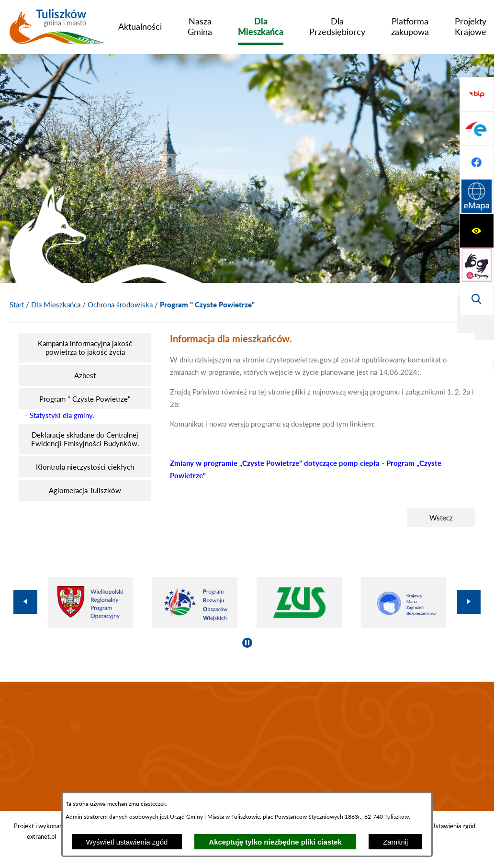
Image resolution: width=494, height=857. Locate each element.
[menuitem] (140, 26)
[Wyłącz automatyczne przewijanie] (247, 643)
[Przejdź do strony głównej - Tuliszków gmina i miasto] (57, 30)
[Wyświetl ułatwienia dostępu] (477, 94)
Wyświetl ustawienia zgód (127, 842)
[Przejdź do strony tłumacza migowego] (477, 128)
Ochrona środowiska (120, 304)
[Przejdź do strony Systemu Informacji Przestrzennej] (477, 299)
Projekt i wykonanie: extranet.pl (41, 831)
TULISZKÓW (247, 746)
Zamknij (395, 842)
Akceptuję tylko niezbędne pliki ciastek (275, 842)
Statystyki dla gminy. (62, 415)
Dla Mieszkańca (55, 304)
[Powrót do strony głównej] (17, 305)
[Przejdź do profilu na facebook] (477, 265)
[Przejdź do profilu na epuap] (477, 231)
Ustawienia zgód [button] (453, 826)
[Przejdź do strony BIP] (477, 197)
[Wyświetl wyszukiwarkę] (477, 162)
